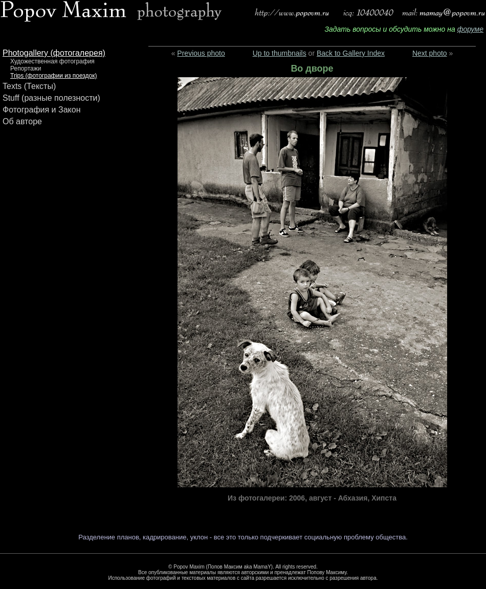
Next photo (429, 53)
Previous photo (201, 53)
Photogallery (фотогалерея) (54, 53)
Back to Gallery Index (351, 53)
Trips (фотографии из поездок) (53, 75)
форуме (470, 29)
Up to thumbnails (279, 53)
